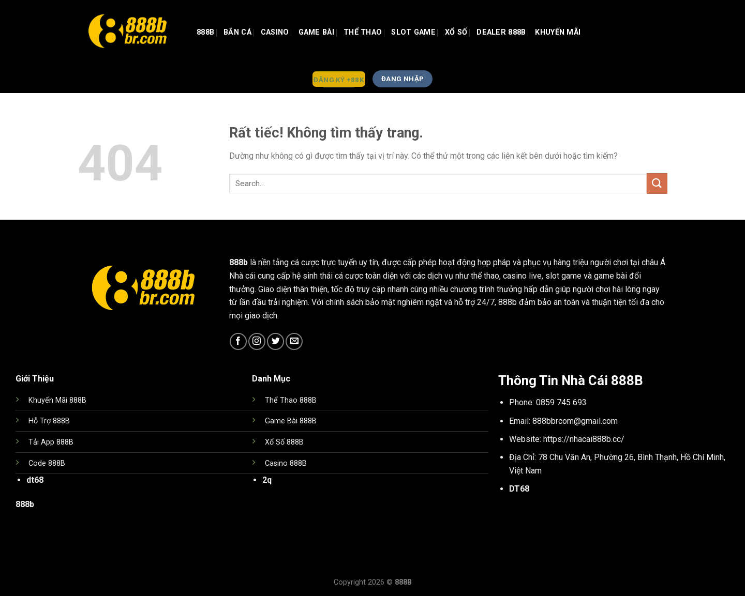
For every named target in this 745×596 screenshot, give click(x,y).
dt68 (34, 480)
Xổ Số (456, 32)
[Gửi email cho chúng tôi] (294, 341)
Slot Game (413, 32)
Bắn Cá (237, 32)
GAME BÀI (316, 32)
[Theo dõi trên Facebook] (238, 341)
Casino (275, 32)
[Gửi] (657, 183)
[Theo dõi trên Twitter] (275, 341)
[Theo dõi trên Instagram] (256, 341)
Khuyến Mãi (557, 32)
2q (267, 480)
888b (205, 32)
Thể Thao (363, 32)
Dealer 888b (501, 32)
